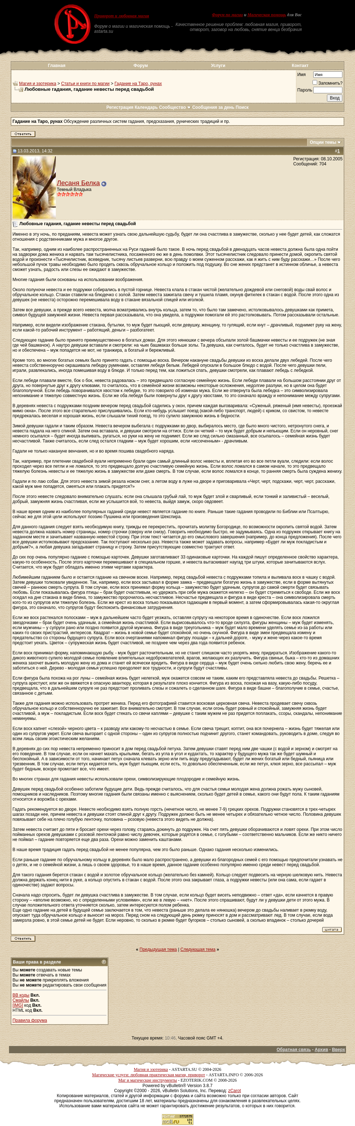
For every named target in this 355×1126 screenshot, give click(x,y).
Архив (321, 1049)
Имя (301, 74)
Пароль (305, 90)
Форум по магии (227, 14)
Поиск (242, 107)
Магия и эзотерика (37, 83)
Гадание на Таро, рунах (138, 83)
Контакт (300, 65)
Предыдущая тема (158, 949)
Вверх (338, 1049)
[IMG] (18, 1005)
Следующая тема (197, 949)
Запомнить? (327, 83)
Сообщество (175, 107)
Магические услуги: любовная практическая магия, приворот (148, 1074)
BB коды (21, 995)
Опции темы (323, 142)
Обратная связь (294, 1049)
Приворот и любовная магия (121, 15)
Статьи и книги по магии (85, 83)
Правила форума (30, 1020)
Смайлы (21, 1000)
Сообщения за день (213, 107)
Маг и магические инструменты (147, 1080)
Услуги (218, 65)
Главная (57, 65)
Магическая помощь (266, 14)
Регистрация (119, 107)
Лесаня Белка (78, 183)
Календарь (146, 107)
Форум (141, 65)
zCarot (234, 1090)
